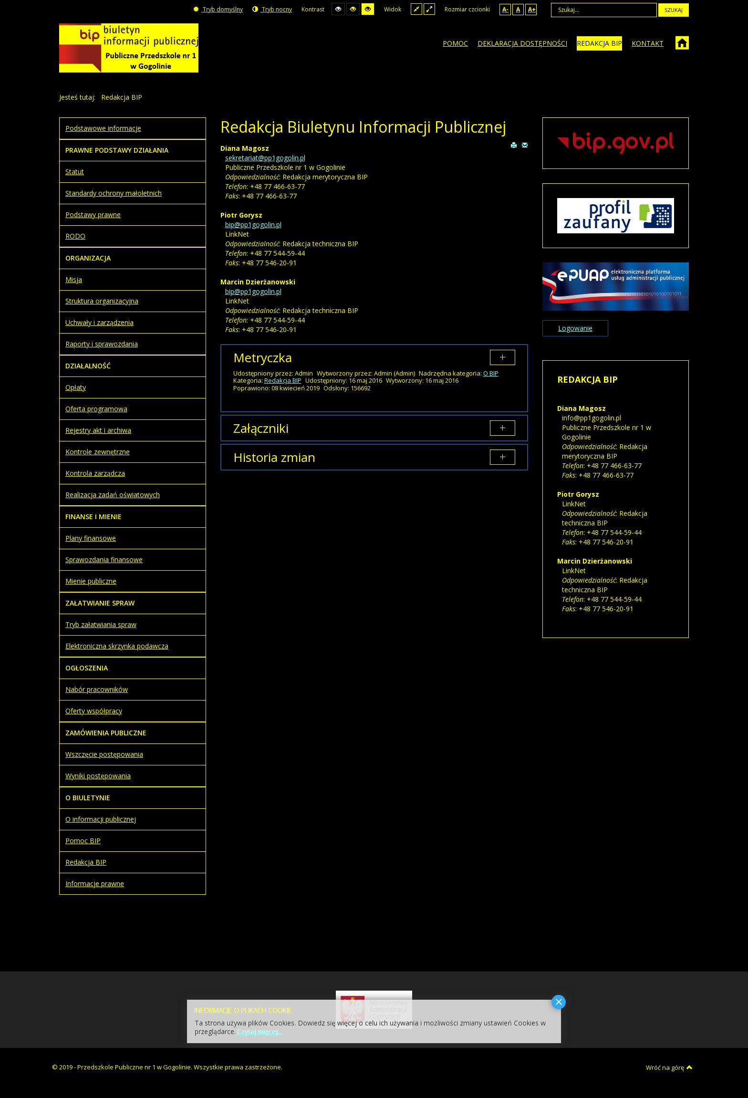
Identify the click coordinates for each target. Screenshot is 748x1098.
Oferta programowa (96, 408)
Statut (74, 171)
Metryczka (262, 357)
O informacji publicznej (100, 819)
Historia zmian (274, 457)
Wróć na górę (669, 1067)
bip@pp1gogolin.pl (253, 224)
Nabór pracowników (96, 689)
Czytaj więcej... (260, 1031)
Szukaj (674, 9)
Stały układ (416, 8)
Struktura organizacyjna (101, 300)
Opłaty (75, 387)
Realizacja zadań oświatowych (112, 494)
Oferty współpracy (93, 710)
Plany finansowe (90, 538)
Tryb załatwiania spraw (100, 624)
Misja (73, 279)
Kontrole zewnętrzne (97, 451)
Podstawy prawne (93, 214)
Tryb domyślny (218, 9)
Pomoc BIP (83, 840)
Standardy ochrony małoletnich (113, 193)
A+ (532, 9)
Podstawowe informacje (103, 128)
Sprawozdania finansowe (104, 559)
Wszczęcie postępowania (104, 754)
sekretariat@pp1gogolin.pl (265, 157)
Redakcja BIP (282, 380)
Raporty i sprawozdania (101, 343)
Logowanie (575, 328)
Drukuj (514, 144)
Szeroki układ (429, 8)
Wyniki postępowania (98, 775)
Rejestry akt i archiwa (98, 430)
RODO (75, 236)
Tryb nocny (272, 9)
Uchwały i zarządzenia (99, 322)
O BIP (491, 373)
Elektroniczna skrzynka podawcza (116, 645)
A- (505, 9)
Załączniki (261, 428)
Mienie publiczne (90, 581)
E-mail (525, 144)
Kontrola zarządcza (95, 473)
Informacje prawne (94, 883)
